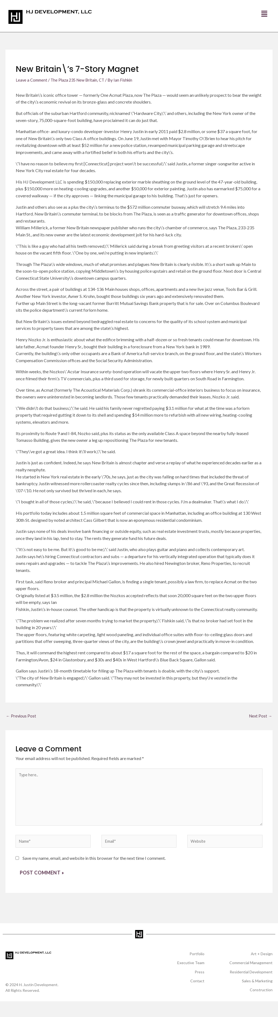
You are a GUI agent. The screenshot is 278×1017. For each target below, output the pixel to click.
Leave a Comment (32, 79)
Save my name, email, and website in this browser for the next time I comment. (94, 865)
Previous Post (21, 716)
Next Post (260, 716)
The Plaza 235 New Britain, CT (81, 79)
